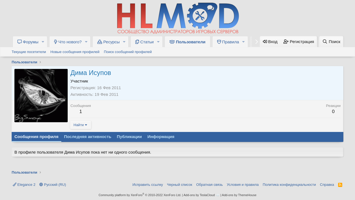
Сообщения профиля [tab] (36, 136)
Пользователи (187, 41)
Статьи (144, 41)
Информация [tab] (161, 136)
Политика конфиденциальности (289, 184)
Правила (228, 41)
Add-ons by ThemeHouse (239, 195)
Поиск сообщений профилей (128, 52)
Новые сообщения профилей (75, 52)
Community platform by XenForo (139, 195)
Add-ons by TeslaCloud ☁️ (202, 195)
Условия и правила (243, 184)
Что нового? (68, 41)
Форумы (28, 41)
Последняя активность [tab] (87, 136)
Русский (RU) (52, 184)
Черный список (179, 184)
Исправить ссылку (147, 184)
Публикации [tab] (129, 136)
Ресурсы (108, 41)
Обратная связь (209, 184)
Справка (327, 184)
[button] (43, 42)
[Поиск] (331, 41)
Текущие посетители (29, 52)
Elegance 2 (24, 184)
